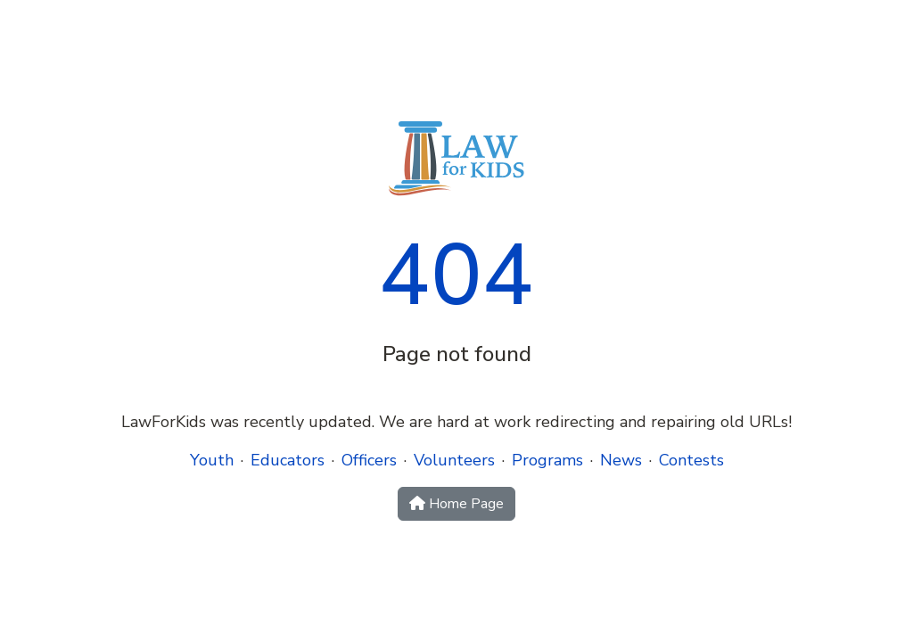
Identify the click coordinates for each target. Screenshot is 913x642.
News (621, 460)
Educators (288, 460)
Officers (369, 460)
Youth (212, 460)
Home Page (456, 504)
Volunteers (454, 460)
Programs (547, 460)
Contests (691, 460)
